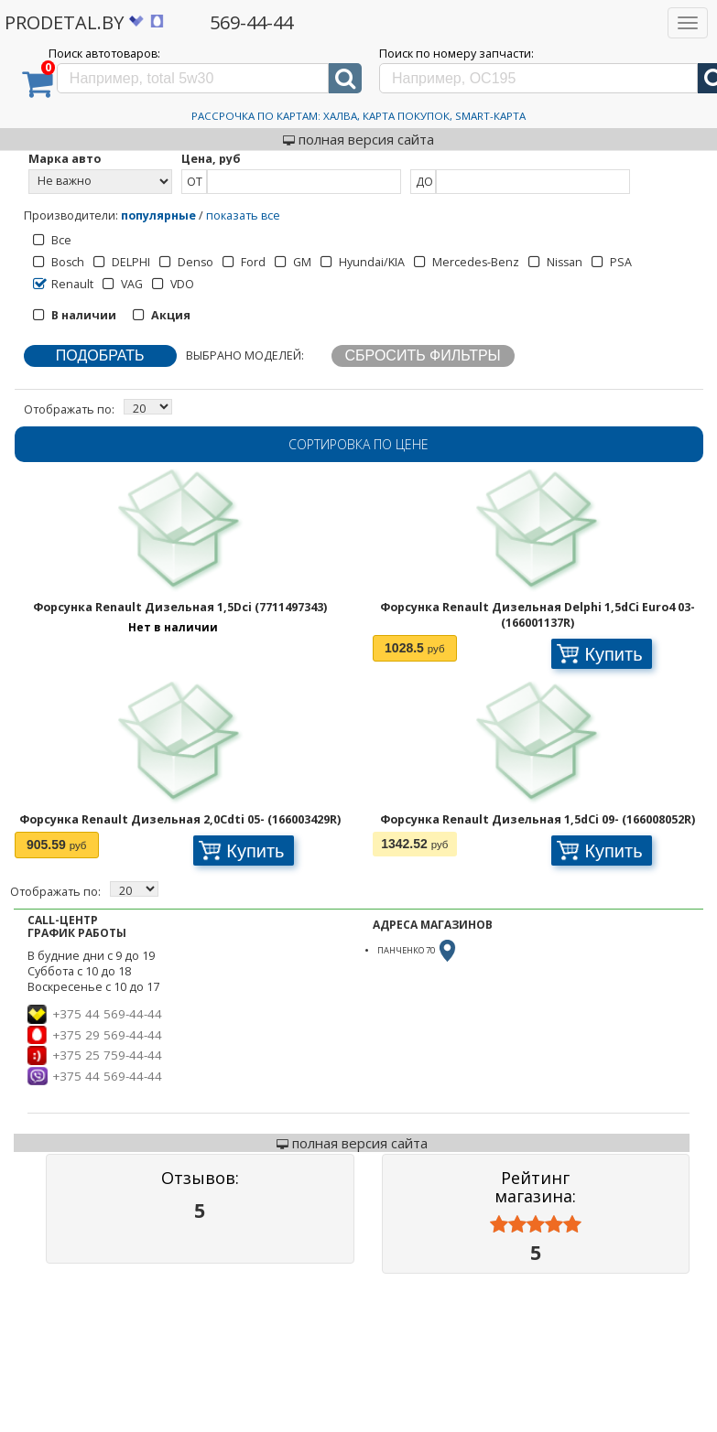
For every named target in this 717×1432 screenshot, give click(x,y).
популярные (158, 215)
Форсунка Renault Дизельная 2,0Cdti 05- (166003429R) (180, 819)
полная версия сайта (358, 139)
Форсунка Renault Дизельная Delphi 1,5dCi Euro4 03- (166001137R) (537, 614)
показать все (243, 215)
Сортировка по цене (358, 444)
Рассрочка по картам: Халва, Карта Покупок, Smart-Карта (358, 116)
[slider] (535, 1224)
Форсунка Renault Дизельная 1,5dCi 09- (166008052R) (537, 819)
